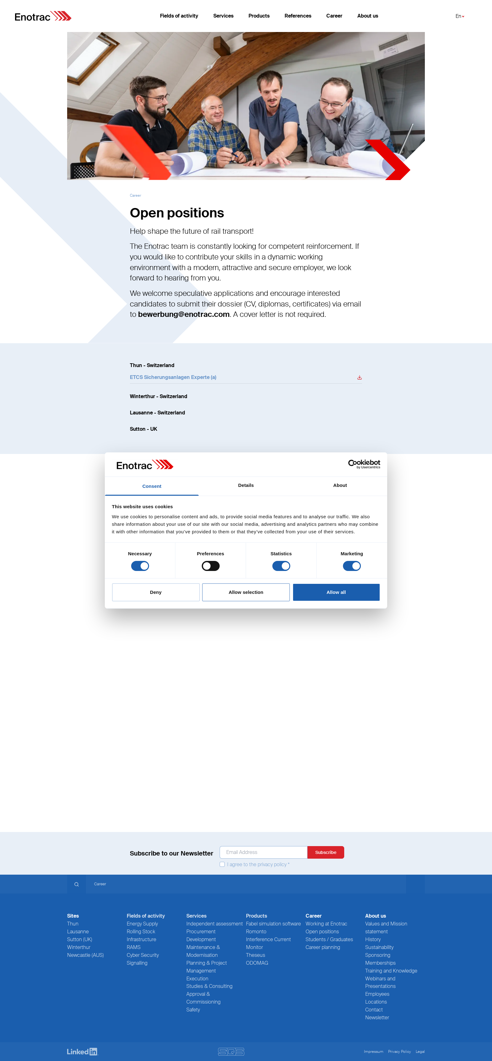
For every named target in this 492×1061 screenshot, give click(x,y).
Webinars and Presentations (380, 982)
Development (201, 939)
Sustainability (379, 947)
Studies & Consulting (209, 986)
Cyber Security (143, 955)
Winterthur (78, 947)
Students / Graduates (329, 939)
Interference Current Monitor (268, 943)
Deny (156, 592)
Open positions (322, 931)
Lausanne (78, 931)
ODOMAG (257, 963)
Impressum (373, 1051)
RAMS (134, 947)
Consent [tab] (152, 486)
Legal (420, 1051)
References (298, 18)
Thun (72, 923)
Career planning (323, 947)
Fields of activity (179, 18)
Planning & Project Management (206, 967)
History (373, 939)
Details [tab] (246, 485)
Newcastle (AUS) (85, 955)
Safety (193, 1009)
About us (367, 18)
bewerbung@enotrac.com (184, 314)
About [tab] (340, 485)
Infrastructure (141, 939)
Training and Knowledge (391, 971)
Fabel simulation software (273, 923)
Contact (374, 1009)
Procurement (201, 931)
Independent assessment (214, 923)
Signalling (137, 963)
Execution (197, 978)
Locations (376, 1002)
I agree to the (255, 864)
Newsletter (377, 1017)
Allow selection (246, 592)
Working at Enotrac (326, 923)
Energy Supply (142, 923)
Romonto (256, 931)
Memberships (380, 963)
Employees (377, 994)
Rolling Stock (141, 931)
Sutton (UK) (79, 939)
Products (259, 18)
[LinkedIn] (83, 1052)
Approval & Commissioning (203, 998)
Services (223, 18)
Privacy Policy (399, 1051)
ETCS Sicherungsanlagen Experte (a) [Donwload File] (173, 377)
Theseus (255, 955)
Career (334, 18)
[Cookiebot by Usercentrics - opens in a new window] (352, 464)
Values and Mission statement (386, 927)
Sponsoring (377, 955)
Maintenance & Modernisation (203, 951)
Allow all (336, 592)
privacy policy (272, 864)
